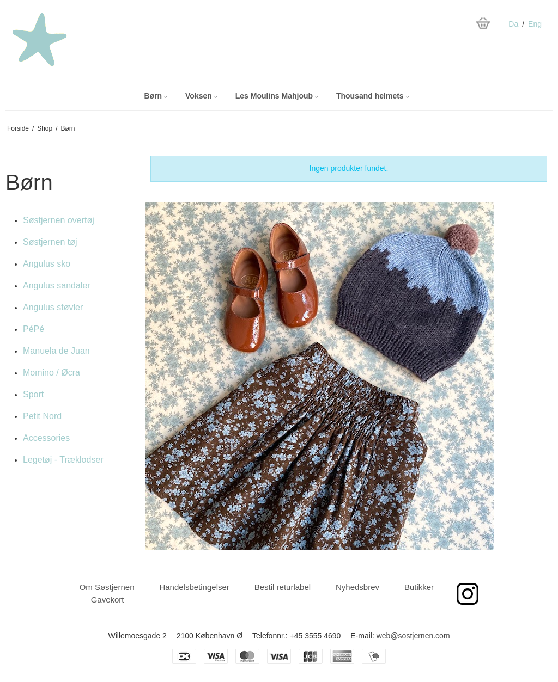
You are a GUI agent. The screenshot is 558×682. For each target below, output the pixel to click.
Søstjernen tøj (50, 242)
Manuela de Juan (56, 350)
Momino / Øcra (51, 372)
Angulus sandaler (56, 285)
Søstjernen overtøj (58, 220)
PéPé (33, 329)
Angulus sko (46, 263)
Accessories (46, 438)
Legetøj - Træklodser (63, 459)
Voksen (201, 95)
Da (513, 24)
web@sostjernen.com (413, 635)
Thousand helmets (372, 95)
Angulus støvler (53, 307)
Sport (33, 394)
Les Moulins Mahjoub (276, 95)
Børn (155, 95)
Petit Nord (42, 416)
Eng (535, 24)
